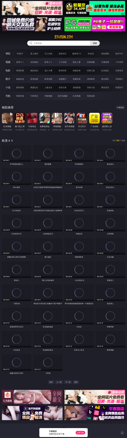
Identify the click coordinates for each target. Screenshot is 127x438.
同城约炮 (20, 96)
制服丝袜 (77, 70)
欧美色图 (48, 79)
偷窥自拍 (20, 79)
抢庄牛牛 (119, 53)
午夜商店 (34, 96)
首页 (51, 382)
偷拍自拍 (34, 70)
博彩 (8, 53)
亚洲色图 (34, 79)
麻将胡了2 (76, 53)
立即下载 (80, 432)
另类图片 (119, 79)
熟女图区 (105, 79)
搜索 (95, 43)
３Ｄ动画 (62, 62)
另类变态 (119, 70)
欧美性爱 (62, 70)
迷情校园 (77, 87)
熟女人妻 (77, 62)
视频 (8, 62)
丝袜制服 (91, 62)
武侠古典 (62, 87)
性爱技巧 (119, 87)
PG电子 (20, 53)
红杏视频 (77, 96)
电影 (8, 70)
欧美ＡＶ (48, 62)
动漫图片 (62, 79)
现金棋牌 (105, 53)
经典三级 (91, 70)
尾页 (76, 382)
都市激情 (20, 87)
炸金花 (91, 53)
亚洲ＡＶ (20, 62)
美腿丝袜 (77, 79)
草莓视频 (48, 96)
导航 (8, 95)
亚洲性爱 (20, 70)
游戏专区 (62, 53)
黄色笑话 (105, 87)
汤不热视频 (62, 96)
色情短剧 (91, 96)
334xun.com (63, 37)
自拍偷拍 (34, 62)
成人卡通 (48, 70)
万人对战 (48, 53)
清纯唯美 (91, 79)
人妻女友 (48, 87)
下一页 (68, 382)
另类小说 (91, 87)
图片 (8, 79)
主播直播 (105, 62)
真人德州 (34, 53)
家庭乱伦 (34, 87)
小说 (8, 87)
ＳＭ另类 (119, 62)
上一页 (59, 382)
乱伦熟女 (105, 70)
